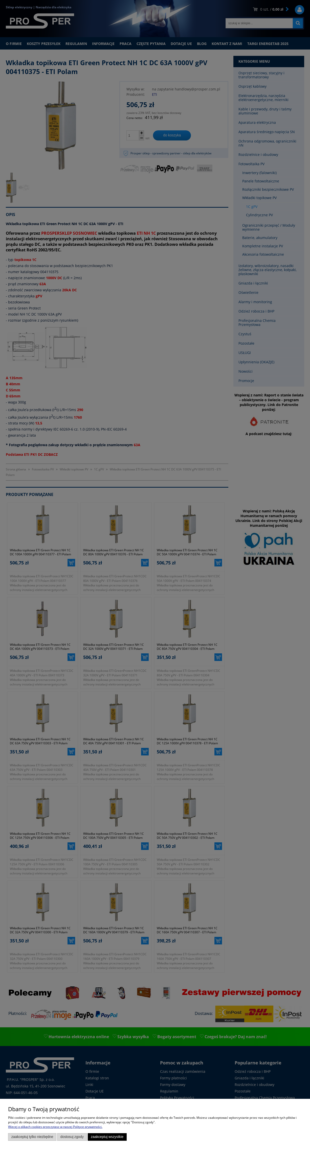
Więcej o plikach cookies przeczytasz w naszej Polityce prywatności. (55, 1127)
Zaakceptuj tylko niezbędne (32, 1137)
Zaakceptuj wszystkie (107, 1137)
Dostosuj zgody (72, 1137)
